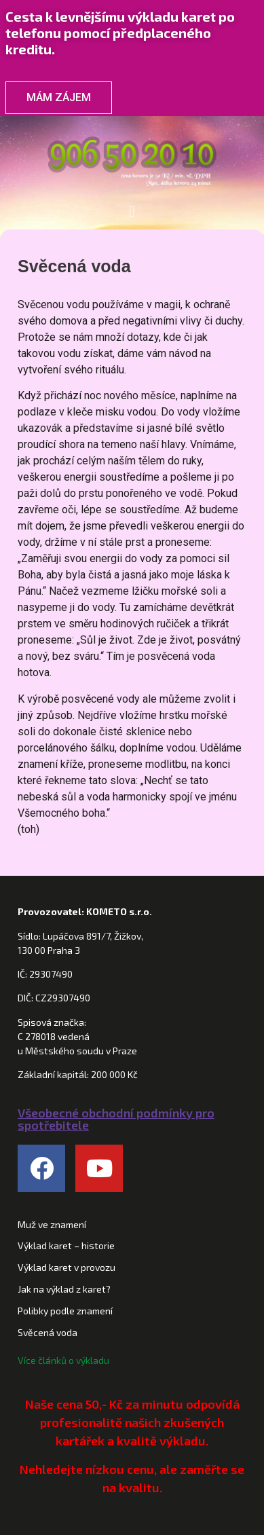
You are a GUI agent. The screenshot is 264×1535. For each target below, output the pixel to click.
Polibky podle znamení (65, 1310)
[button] (132, 211)
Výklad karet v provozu (66, 1267)
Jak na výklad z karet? (64, 1289)
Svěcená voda (47, 1332)
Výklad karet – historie (66, 1245)
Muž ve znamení (52, 1224)
